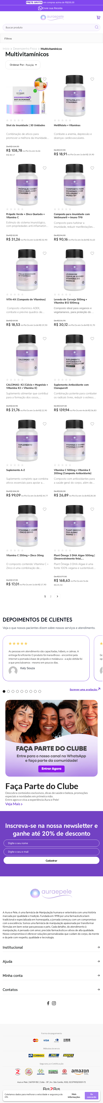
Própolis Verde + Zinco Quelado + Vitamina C (25, 216)
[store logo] (52, 17)
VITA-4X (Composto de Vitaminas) (26, 299)
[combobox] (51, 27)
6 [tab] (26, 691)
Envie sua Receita (50, 8)
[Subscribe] (51, 860)
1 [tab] (4, 691)
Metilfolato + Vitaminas (67, 125)
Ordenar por (17, 64)
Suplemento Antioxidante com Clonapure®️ (71, 386)
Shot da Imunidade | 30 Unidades (25, 125)
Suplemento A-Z (15, 470)
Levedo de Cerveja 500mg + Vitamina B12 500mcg (70, 301)
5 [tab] (22, 691)
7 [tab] (30, 691)
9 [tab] (39, 691)
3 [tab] (13, 691)
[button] (44, 79)
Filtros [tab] (8, 38)
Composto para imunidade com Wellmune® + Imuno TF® (72, 216)
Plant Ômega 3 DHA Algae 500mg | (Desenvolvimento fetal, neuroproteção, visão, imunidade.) (74, 557)
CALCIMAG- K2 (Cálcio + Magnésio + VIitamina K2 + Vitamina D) (27, 386)
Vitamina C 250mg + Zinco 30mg (25, 555)
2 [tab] (8, 691)
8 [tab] (35, 691)
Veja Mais (12, 804)
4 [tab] (17, 691)
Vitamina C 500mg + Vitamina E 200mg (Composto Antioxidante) (72, 471)
